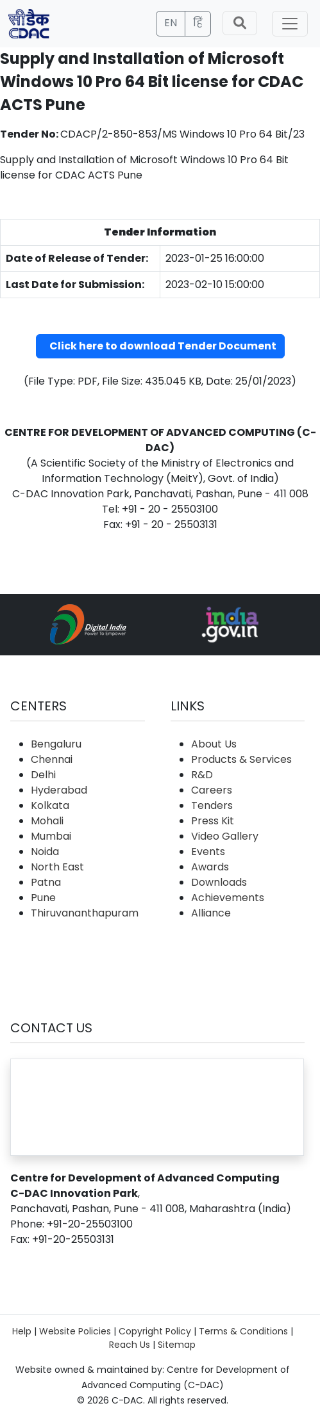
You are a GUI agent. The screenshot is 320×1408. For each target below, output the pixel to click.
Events (208, 851)
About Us (214, 744)
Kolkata (50, 805)
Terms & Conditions (243, 1331)
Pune (43, 897)
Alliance (211, 913)
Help (21, 1331)
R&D (202, 774)
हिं (198, 22)
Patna (46, 882)
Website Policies (75, 1331)
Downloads (219, 882)
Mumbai (51, 836)
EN (170, 22)
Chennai (51, 759)
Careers (211, 790)
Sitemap (177, 1344)
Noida (45, 851)
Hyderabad (59, 790)
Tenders (212, 805)
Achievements (227, 897)
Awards (210, 867)
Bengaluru (56, 744)
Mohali (47, 820)
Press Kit (212, 820)
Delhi (43, 774)
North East (57, 867)
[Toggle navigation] (290, 23)
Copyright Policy (155, 1331)
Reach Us (129, 1344)
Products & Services (241, 759)
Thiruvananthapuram (85, 913)
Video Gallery (224, 836)
